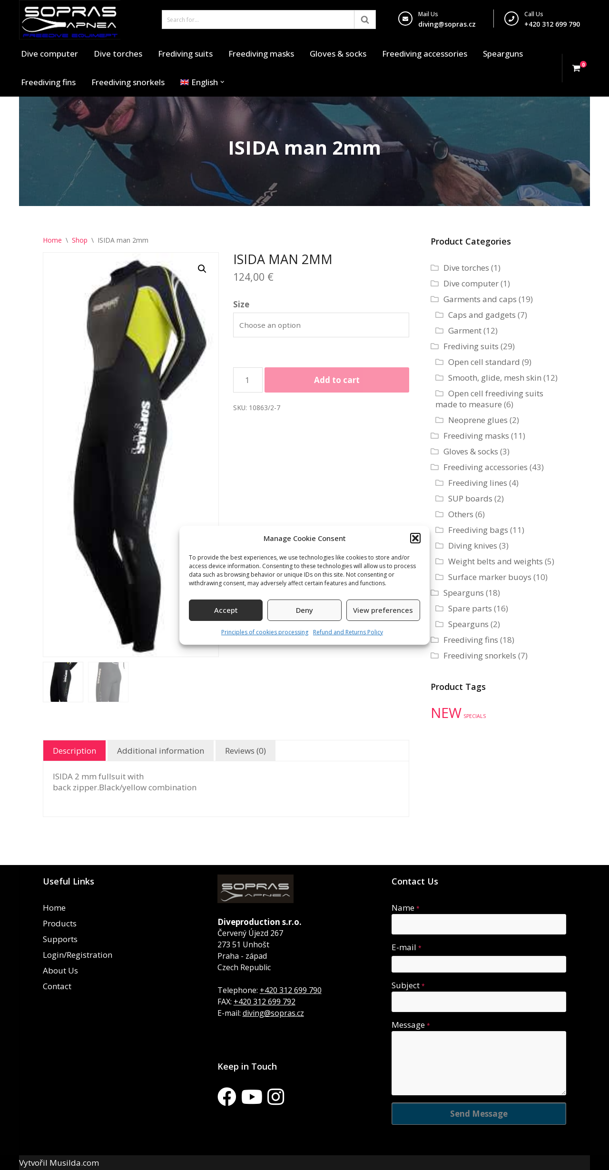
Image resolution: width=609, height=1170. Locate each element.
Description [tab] (74, 750)
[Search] (258, 19)
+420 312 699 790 (291, 990)
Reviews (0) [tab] (245, 750)
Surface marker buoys (489, 576)
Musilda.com (74, 1162)
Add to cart (337, 379)
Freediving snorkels (128, 82)
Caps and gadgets (482, 314)
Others (460, 514)
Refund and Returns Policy (348, 632)
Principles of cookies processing (264, 632)
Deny (304, 610)
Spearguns (503, 53)
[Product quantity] (248, 380)
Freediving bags (478, 529)
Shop (80, 240)
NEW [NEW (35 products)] (446, 712)
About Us (60, 970)
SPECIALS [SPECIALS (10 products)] (474, 716)
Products (60, 923)
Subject (408, 985)
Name (406, 907)
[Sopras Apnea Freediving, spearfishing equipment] (69, 19)
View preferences (383, 610)
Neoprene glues (478, 419)
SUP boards (470, 498)
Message (411, 1024)
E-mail (407, 947)
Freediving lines (477, 482)
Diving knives (472, 545)
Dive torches (118, 53)
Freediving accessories (424, 53)
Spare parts (470, 608)
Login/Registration (77, 954)
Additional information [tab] (160, 750)
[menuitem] (199, 82)
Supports (60, 939)
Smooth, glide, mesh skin (494, 377)
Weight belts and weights (495, 561)
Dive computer (49, 53)
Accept (226, 610)
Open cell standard (484, 361)
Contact (57, 986)
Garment (464, 330)
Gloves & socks (338, 53)
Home (52, 240)
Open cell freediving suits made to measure (489, 399)
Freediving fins (48, 82)
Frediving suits (185, 53)
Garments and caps (480, 299)
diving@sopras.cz (447, 24)
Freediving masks (261, 53)
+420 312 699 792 (264, 1001)
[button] (415, 538)
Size (241, 304)
